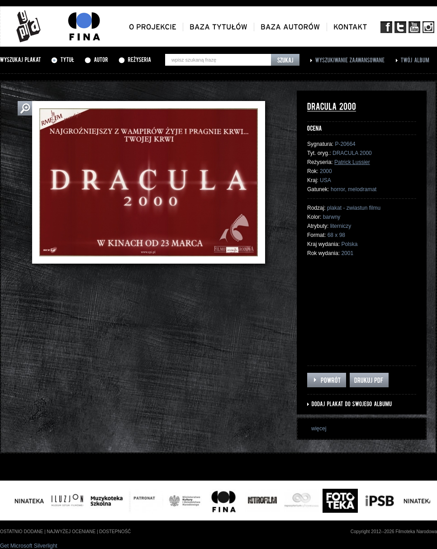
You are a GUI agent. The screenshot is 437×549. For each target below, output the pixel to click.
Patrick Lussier (352, 162)
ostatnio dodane (21, 531)
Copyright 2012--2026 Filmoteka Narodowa (394, 531)
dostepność (115, 531)
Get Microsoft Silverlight (28, 546)
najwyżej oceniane (71, 531)
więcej (318, 428)
